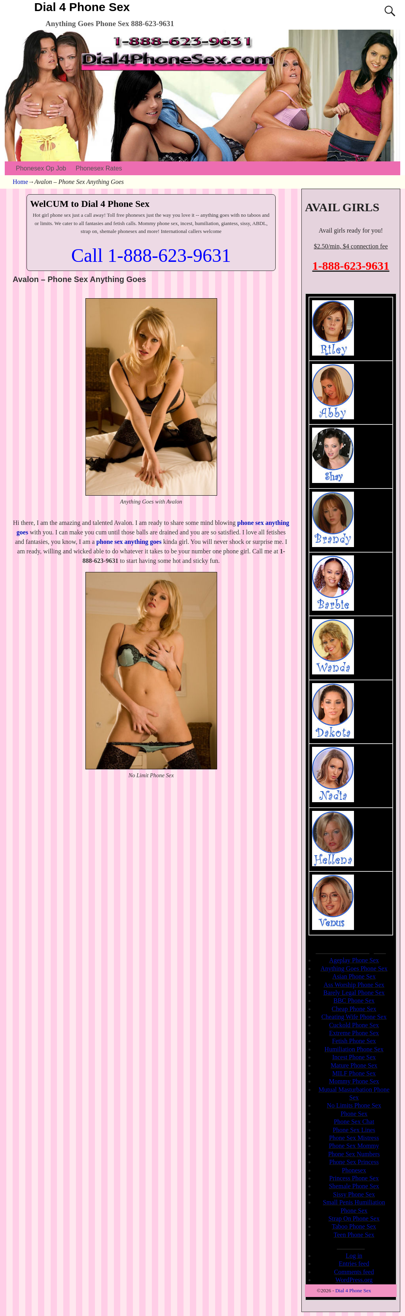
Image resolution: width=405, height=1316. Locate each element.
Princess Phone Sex (354, 1178)
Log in (354, 1255)
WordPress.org (354, 1279)
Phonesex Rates (99, 168)
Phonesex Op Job (41, 168)
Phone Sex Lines (354, 1130)
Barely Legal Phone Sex (353, 992)
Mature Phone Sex (354, 1065)
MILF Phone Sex (354, 1073)
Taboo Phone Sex (354, 1226)
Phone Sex (354, 1113)
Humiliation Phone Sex (353, 1049)
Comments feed (354, 1272)
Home (20, 181)
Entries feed (354, 1263)
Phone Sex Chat (354, 1121)
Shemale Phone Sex (354, 1186)
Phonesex (354, 1170)
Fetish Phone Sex (354, 1041)
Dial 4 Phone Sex (82, 6)
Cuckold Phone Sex (354, 1025)
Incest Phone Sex (354, 1057)
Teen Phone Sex (354, 1234)
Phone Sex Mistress (354, 1137)
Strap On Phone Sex (353, 1218)
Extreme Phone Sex (354, 1033)
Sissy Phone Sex (354, 1194)
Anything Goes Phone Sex (353, 968)
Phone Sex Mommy (354, 1145)
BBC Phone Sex (354, 1000)
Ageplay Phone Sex (354, 960)
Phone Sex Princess (354, 1162)
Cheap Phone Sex (354, 1008)
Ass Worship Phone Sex (354, 984)
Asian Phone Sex (353, 976)
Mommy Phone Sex (354, 1081)
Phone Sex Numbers (354, 1154)
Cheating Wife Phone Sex (354, 1016)
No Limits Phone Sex (354, 1105)
